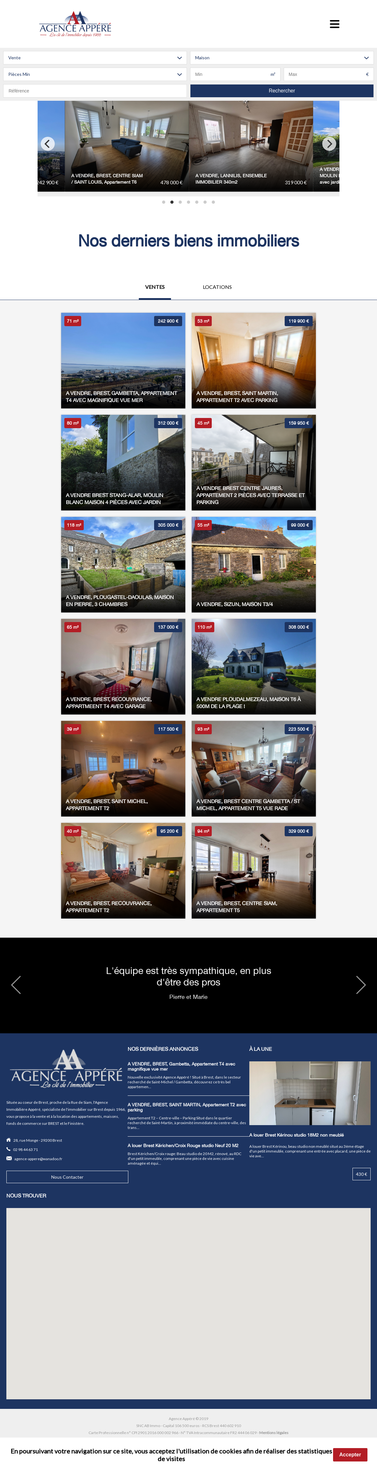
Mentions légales (273, 1432)
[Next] (329, 144)
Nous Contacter (67, 1177)
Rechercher (282, 90)
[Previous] (48, 144)
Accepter (350, 1454)
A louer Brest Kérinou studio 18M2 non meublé (296, 1135)
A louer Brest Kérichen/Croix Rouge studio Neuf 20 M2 (183, 1145)
